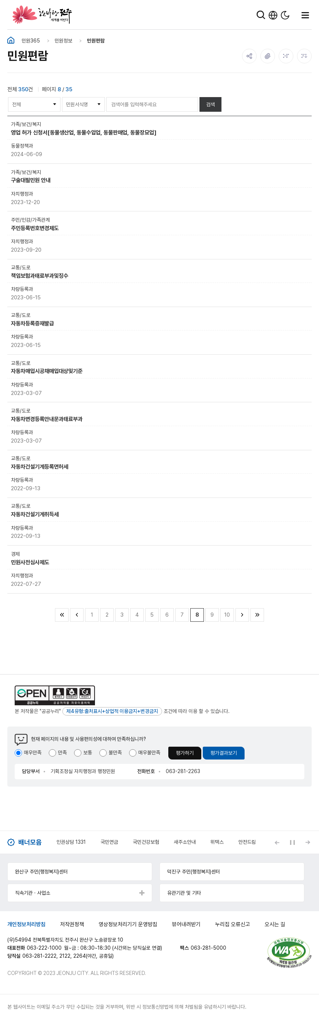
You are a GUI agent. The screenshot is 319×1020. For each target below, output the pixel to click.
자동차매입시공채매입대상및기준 (46, 370)
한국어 (273, 15)
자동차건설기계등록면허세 (39, 466)
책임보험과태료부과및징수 (39, 275)
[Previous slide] (277, 842)
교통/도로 (20, 267)
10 (227, 614)
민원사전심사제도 (30, 562)
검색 (210, 104)
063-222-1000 (44, 948)
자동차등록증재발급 (32, 323)
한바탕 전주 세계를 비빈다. (42, 14)
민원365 (31, 41)
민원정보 (63, 41)
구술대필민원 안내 (31, 180)
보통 (87, 752)
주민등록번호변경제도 (35, 228)
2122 (64, 956)
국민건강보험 (146, 842)
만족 (62, 752)
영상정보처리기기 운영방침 (128, 924)
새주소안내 (185, 842)
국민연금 (109, 842)
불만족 (115, 752)
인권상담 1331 (71, 842)
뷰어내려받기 (186, 924)
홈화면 (10, 40)
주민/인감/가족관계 (30, 220)
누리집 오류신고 (232, 924)
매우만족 (32, 752)
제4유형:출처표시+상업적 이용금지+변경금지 (112, 711)
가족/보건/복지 (26, 124)
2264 (79, 956)
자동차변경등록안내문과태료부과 (46, 418)
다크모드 (285, 15)
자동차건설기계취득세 (35, 514)
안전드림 (247, 842)
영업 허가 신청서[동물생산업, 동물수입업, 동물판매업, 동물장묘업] (84, 132)
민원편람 (95, 41)
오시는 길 (275, 924)
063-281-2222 (39, 956)
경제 (15, 554)
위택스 (217, 842)
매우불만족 (149, 752)
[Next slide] (307, 842)
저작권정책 (72, 924)
